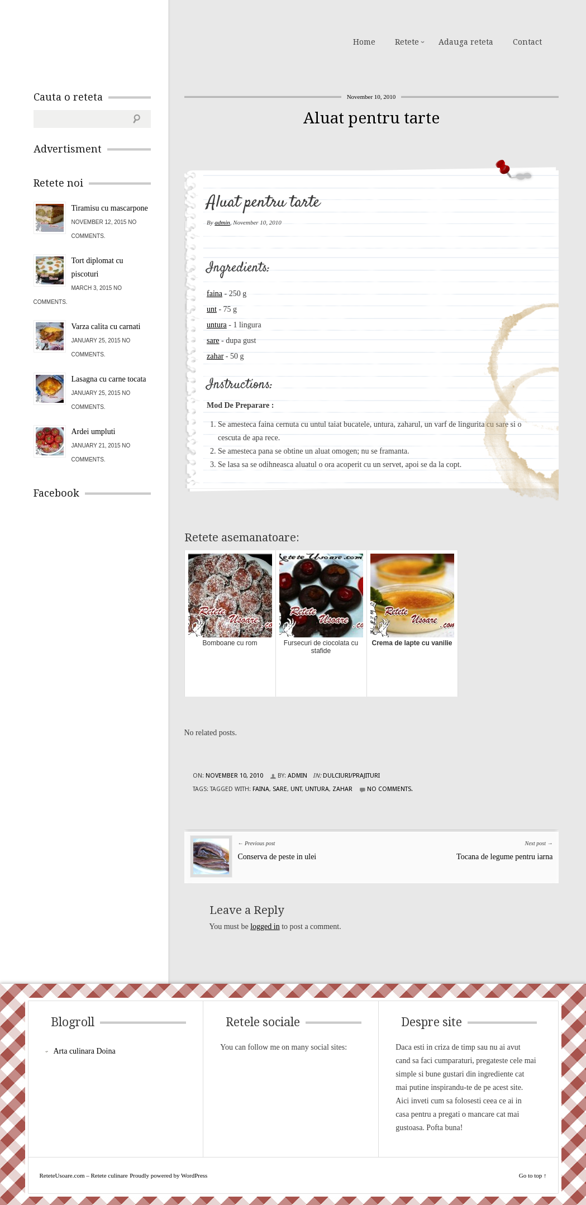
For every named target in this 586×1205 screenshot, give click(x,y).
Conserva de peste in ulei (277, 856)
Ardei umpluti (94, 431)
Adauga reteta (466, 41)
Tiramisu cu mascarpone (110, 208)
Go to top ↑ (533, 1175)
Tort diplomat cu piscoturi (97, 267)
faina (214, 293)
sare (213, 340)
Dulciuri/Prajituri (351, 775)
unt (212, 309)
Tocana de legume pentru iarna (504, 856)
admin (222, 222)
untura (217, 325)
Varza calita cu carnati (106, 326)
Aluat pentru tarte (371, 118)
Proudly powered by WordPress (168, 1175)
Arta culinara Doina (85, 1051)
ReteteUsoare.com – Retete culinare (114, 40)
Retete (407, 41)
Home (364, 41)
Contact (527, 41)
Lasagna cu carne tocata (109, 379)
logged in (265, 926)
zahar (215, 356)
